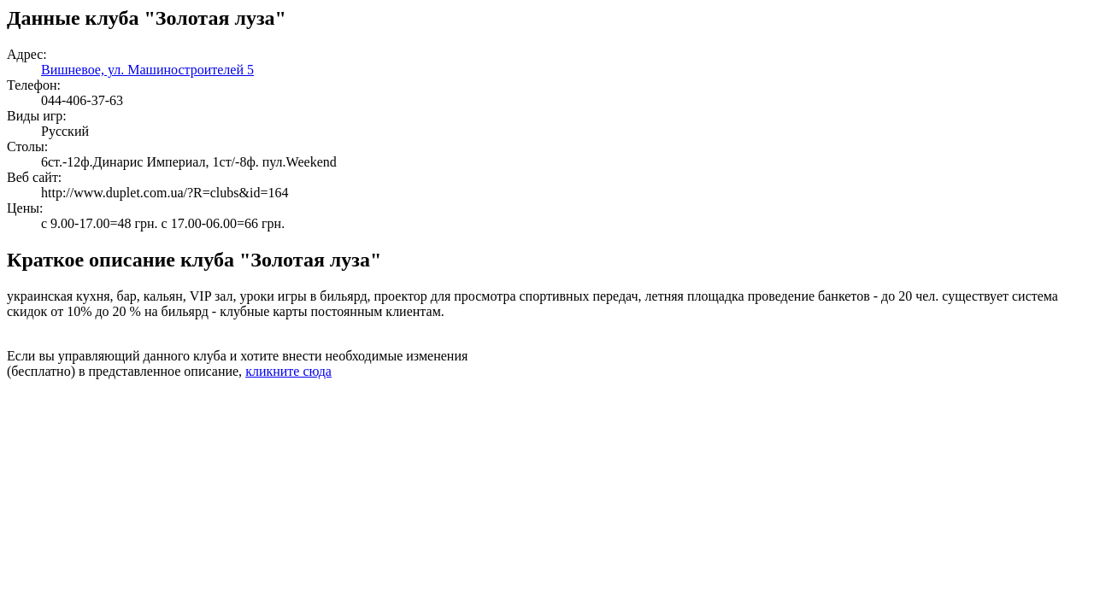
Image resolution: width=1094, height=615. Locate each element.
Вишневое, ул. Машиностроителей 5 (147, 69)
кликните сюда (288, 371)
